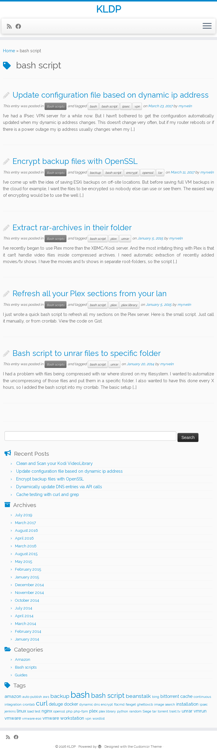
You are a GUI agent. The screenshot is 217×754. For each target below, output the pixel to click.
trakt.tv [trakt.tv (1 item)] (174, 711)
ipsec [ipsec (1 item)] (204, 704)
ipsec (126, 106)
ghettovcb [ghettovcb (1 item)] (145, 704)
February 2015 (28, 569)
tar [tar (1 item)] (154, 711)
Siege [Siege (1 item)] (147, 711)
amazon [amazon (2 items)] (12, 696)
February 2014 (28, 631)
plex (113, 238)
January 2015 (27, 577)
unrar (125, 238)
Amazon (22, 659)
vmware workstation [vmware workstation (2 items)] (63, 718)
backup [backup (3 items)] (59, 696)
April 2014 (24, 616)
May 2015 (23, 561)
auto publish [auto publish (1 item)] (32, 696)
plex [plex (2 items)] (93, 710)
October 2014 (27, 600)
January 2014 (27, 639)
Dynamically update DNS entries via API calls (59, 486)
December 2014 (29, 585)
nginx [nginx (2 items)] (47, 710)
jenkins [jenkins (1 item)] (10, 711)
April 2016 (24, 538)
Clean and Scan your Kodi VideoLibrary (54, 463)
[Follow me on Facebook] (20, 26)
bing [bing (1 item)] (155, 696)
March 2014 (25, 623)
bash (93, 106)
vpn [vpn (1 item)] (88, 718)
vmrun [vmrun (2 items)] (200, 710)
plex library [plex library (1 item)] (107, 711)
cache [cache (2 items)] (186, 696)
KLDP (108, 9)
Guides (21, 675)
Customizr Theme (148, 747)
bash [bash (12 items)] (80, 694)
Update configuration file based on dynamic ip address (111, 94)
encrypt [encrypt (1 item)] (107, 704)
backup (95, 172)
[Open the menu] (207, 26)
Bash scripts (55, 106)
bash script (109, 106)
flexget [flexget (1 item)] (131, 704)
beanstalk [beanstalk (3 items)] (138, 696)
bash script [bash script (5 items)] (108, 695)
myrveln (185, 106)
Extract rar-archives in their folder (72, 227)
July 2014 (23, 608)
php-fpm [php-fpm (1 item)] (81, 711)
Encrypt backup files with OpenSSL (75, 161)
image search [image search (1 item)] (164, 704)
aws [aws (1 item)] (46, 696)
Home (9, 50)
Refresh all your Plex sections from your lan (90, 293)
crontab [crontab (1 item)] (29, 704)
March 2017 (25, 522)
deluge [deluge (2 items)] (56, 704)
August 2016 (26, 530)
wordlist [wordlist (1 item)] (98, 718)
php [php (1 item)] (69, 711)
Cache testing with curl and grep (47, 494)
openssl (147, 172)
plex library (129, 305)
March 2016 (26, 546)
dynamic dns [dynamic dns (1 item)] (89, 704)
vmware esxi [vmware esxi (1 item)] (31, 718)
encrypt (131, 172)
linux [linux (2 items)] (21, 710)
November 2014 (29, 592)
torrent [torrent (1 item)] (163, 711)
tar (160, 172)
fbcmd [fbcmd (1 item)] (119, 704)
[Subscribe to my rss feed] (11, 26)
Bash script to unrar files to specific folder (87, 353)
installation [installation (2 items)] (187, 704)
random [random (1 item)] (135, 711)
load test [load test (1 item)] (33, 711)
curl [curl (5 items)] (42, 703)
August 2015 (26, 554)
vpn (137, 106)
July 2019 (23, 515)
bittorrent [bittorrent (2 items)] (169, 696)
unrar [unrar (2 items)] (187, 710)
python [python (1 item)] (122, 711)
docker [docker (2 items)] (71, 704)
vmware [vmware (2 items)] (12, 718)
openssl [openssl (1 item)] (59, 711)
